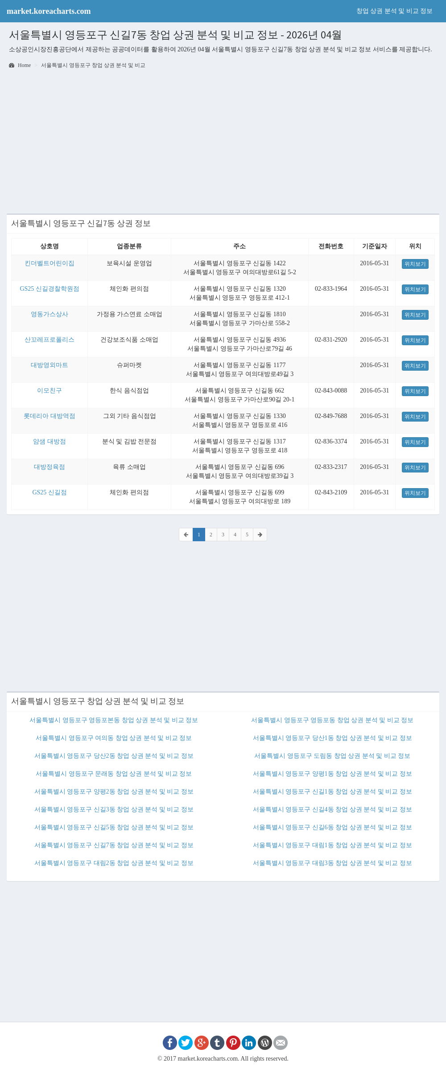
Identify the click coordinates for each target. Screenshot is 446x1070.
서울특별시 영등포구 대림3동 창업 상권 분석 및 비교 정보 (332, 863)
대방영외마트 (49, 365)
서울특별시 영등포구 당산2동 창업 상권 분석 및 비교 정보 (114, 755)
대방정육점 (49, 467)
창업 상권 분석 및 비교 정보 (394, 11)
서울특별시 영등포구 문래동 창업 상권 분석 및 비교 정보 (114, 773)
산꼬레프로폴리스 (49, 339)
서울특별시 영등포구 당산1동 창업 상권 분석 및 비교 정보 (332, 738)
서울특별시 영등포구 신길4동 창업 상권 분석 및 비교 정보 (332, 809)
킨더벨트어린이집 (49, 263)
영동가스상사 (49, 314)
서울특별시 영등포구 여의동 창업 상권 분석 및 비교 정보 (114, 738)
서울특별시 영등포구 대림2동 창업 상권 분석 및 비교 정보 (114, 863)
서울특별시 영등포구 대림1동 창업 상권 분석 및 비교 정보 (332, 845)
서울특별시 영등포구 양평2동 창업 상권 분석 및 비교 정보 (114, 791)
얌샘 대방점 (49, 441)
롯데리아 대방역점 (49, 416)
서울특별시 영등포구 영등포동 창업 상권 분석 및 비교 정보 (332, 720)
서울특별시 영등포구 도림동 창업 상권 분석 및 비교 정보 (332, 755)
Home (20, 65)
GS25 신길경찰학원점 (49, 288)
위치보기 (415, 264)
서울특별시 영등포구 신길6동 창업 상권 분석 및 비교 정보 (332, 827)
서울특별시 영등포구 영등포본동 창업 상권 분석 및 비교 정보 (113, 720)
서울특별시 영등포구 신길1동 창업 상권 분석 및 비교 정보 (332, 791)
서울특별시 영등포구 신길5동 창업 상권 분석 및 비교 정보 (114, 827)
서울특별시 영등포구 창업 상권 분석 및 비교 (93, 65)
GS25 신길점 (49, 492)
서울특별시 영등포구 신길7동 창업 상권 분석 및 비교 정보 (114, 845)
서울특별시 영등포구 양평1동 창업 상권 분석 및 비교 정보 (332, 773)
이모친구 (49, 390)
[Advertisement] (223, 142)
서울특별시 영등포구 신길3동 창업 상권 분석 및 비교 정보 (114, 809)
